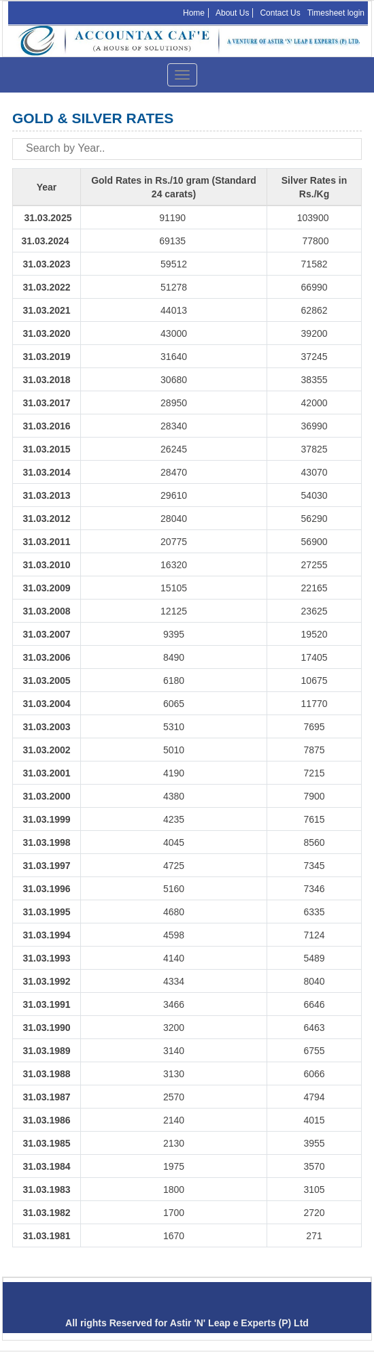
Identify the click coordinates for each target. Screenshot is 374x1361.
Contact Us (280, 13)
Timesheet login (335, 13)
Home (194, 13)
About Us (232, 13)
